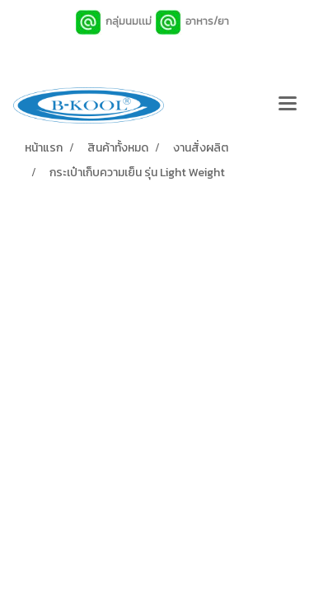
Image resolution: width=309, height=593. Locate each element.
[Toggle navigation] (287, 105)
